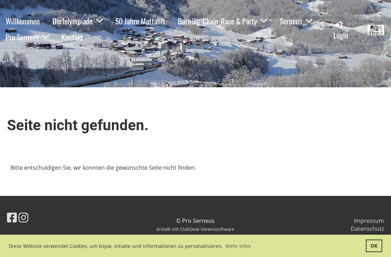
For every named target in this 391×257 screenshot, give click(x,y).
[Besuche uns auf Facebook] (12, 217)
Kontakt (72, 37)
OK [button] (373, 245)
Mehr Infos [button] (238, 246)
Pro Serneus (27, 37)
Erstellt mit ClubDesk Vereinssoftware (195, 229)
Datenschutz (367, 229)
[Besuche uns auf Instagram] (23, 217)
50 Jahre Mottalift (140, 21)
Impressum (369, 221)
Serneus (296, 21)
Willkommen (23, 21)
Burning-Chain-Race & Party (222, 21)
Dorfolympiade (77, 21)
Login (340, 30)
